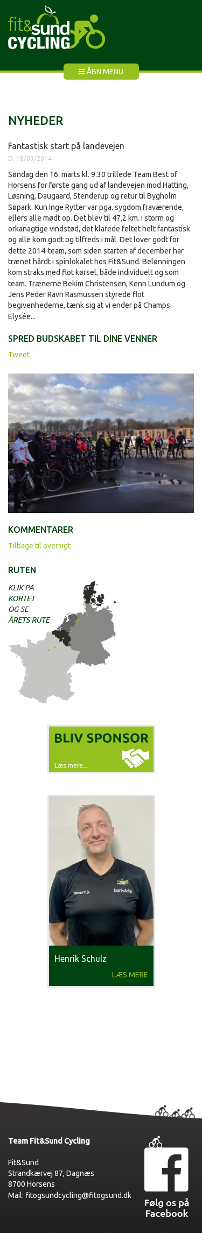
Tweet (19, 354)
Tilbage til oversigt (39, 545)
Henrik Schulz (80, 958)
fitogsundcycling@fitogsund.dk (78, 1195)
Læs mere (130, 974)
